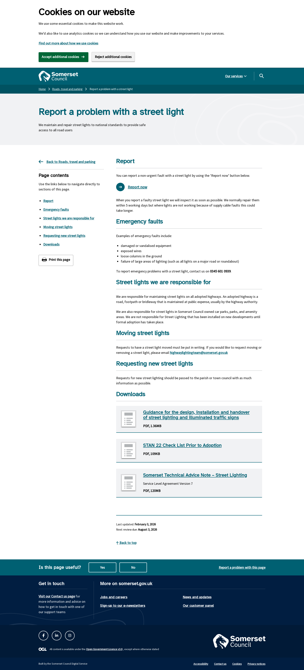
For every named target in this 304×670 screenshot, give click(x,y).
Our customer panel (198, 605)
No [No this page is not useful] (133, 567)
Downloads (51, 244)
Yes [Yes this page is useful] (102, 567)
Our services (234, 76)
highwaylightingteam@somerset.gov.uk (199, 352)
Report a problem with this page (242, 567)
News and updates (197, 597)
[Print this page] (56, 260)
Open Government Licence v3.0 (104, 649)
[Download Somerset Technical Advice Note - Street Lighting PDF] (189, 483)
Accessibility (200, 664)
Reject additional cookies (113, 57)
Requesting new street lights (64, 235)
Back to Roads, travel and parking (67, 161)
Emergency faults (56, 209)
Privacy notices (256, 664)
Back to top (126, 542)
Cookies (237, 664)
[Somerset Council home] (58, 76)
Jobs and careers (113, 597)
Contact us (220, 664)
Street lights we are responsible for (68, 218)
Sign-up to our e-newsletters (122, 605)
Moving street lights (58, 227)
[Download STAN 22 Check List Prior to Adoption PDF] (189, 451)
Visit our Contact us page (57, 596)
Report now (131, 187)
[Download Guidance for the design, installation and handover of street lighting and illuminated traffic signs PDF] (189, 419)
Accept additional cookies (60, 57)
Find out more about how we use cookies (68, 43)
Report (48, 201)
